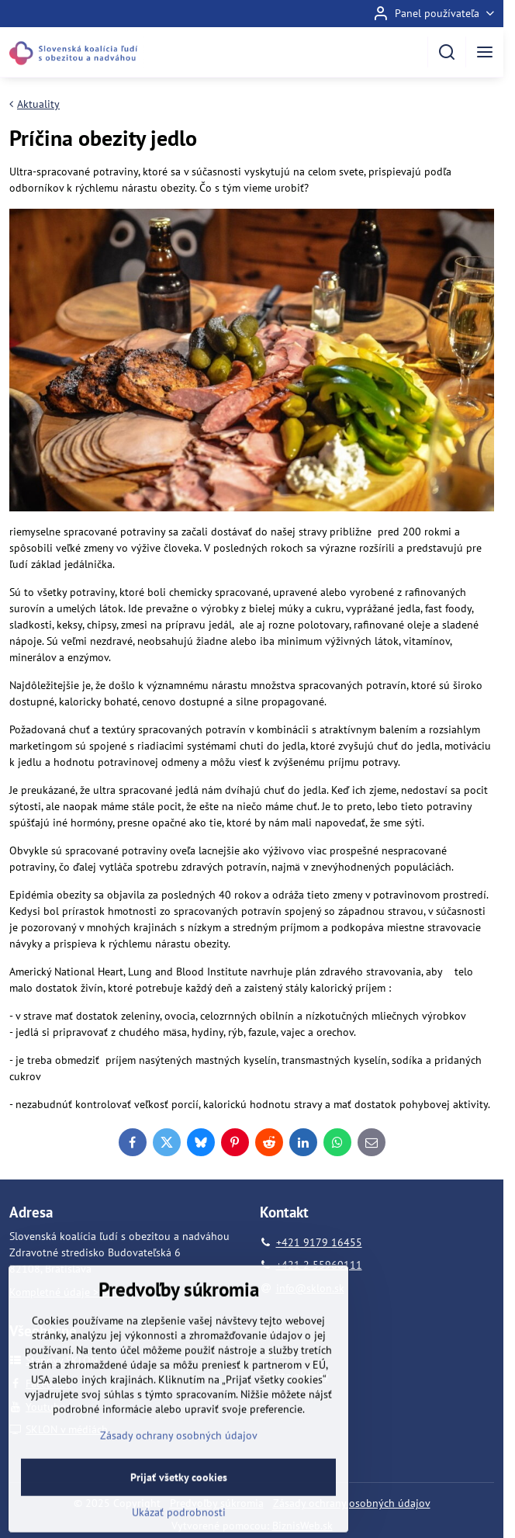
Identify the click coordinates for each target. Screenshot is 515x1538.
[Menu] (484, 52)
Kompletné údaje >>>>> (64, 1292)
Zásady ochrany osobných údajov (351, 1503)
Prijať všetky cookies (178, 1512)
